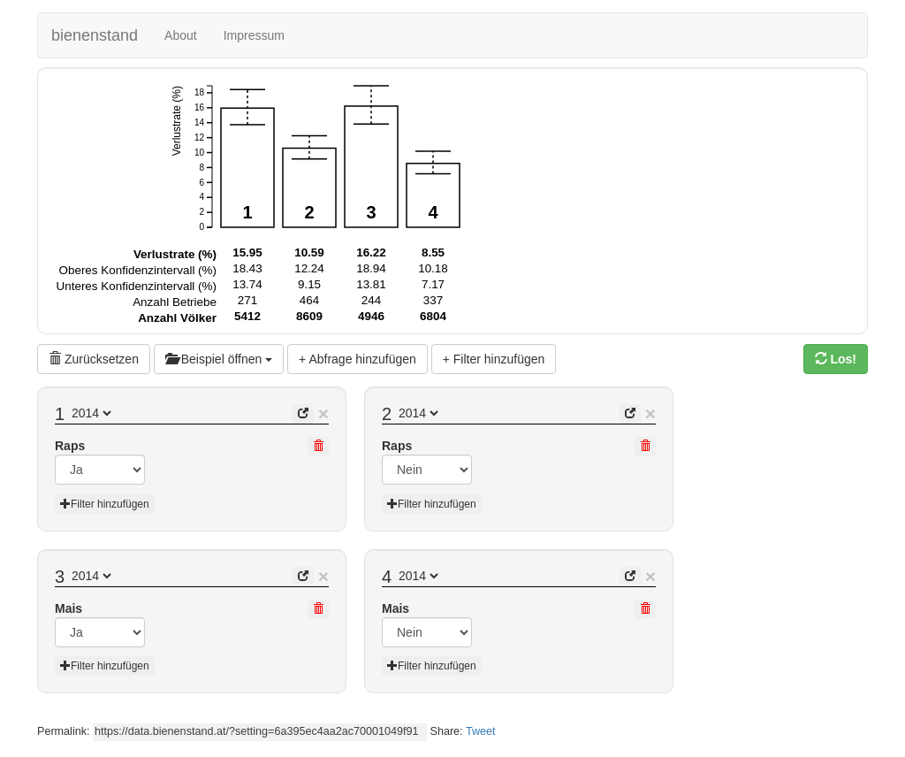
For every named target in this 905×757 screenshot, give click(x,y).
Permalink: (63, 731)
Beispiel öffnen (218, 359)
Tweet (481, 731)
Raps (70, 446)
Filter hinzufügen (104, 504)
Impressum (254, 35)
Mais (68, 608)
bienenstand (94, 35)
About (180, 35)
